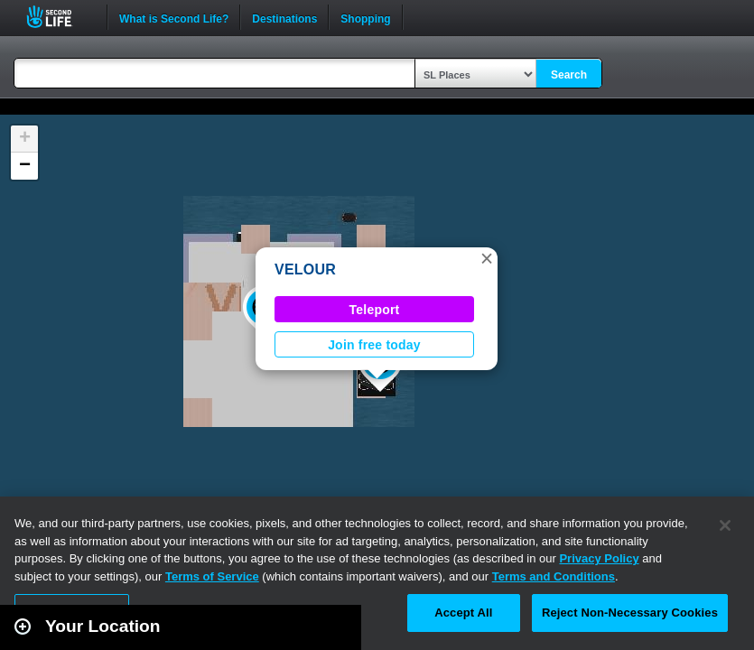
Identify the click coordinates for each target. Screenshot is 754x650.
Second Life (59, 17)
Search (569, 75)
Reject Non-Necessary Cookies (630, 612)
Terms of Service (212, 576)
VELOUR (305, 269)
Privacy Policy (598, 558)
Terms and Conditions (553, 576)
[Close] (725, 525)
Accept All (463, 612)
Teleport (374, 309)
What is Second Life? (173, 17)
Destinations (284, 17)
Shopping (365, 17)
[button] (487, 258)
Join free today (374, 345)
